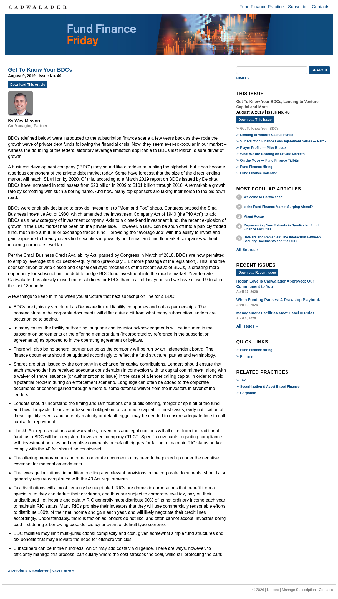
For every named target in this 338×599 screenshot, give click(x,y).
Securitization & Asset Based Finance (269, 387)
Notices (273, 590)
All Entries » (247, 249)
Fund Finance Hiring (256, 167)
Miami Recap (253, 216)
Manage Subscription (299, 590)
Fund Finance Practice (261, 6)
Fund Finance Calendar (258, 173)
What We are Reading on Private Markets (272, 154)
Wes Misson (27, 121)
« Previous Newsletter (28, 571)
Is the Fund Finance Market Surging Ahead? (278, 207)
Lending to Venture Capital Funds (266, 135)
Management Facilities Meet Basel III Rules (275, 313)
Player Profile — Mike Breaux (263, 148)
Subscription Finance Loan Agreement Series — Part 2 (283, 141)
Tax (243, 380)
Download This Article (27, 85)
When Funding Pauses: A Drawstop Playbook (278, 300)
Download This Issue (254, 120)
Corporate (248, 393)
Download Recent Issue (257, 273)
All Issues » (247, 326)
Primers (246, 356)
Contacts (320, 6)
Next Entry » (63, 571)
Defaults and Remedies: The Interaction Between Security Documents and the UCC (282, 239)
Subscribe (298, 6)
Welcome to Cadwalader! (263, 197)
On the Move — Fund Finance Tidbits (269, 160)
